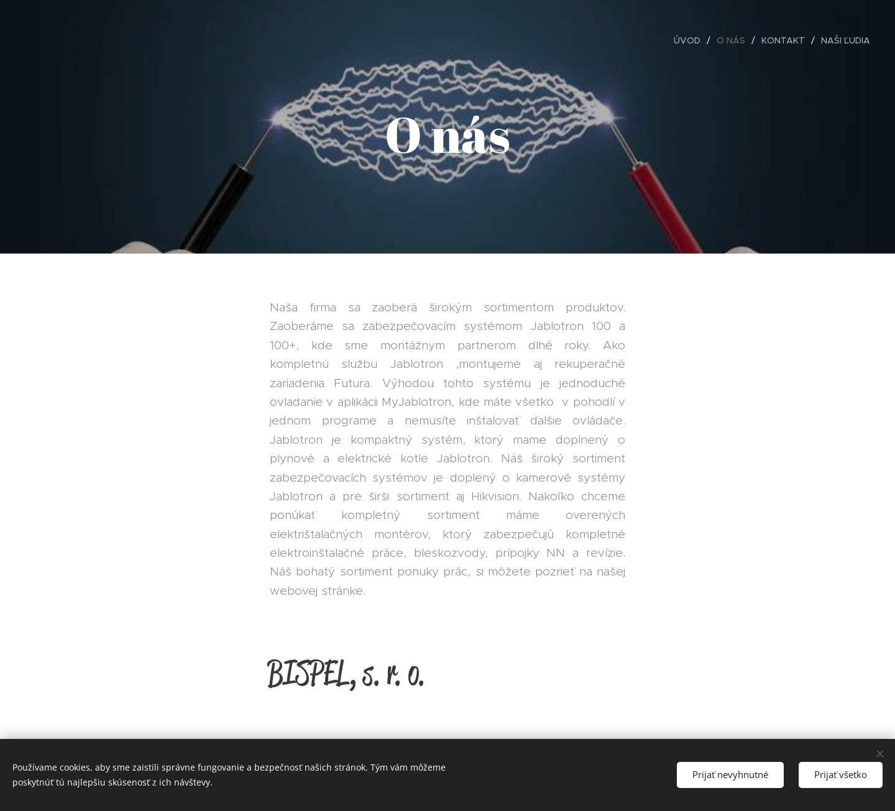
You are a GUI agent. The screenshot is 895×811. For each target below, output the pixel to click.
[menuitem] (690, 40)
